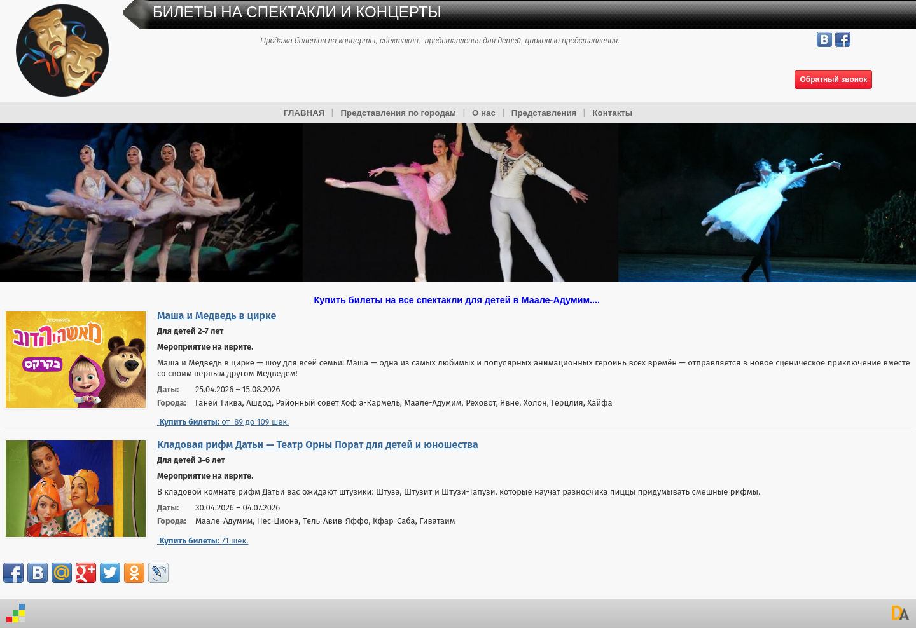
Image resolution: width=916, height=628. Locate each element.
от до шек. (223, 422)
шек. (202, 540)
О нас (484, 113)
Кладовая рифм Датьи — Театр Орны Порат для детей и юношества (317, 445)
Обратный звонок (833, 79)
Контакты (612, 113)
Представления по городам (397, 113)
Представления (544, 113)
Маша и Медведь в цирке (216, 316)
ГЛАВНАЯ (304, 113)
